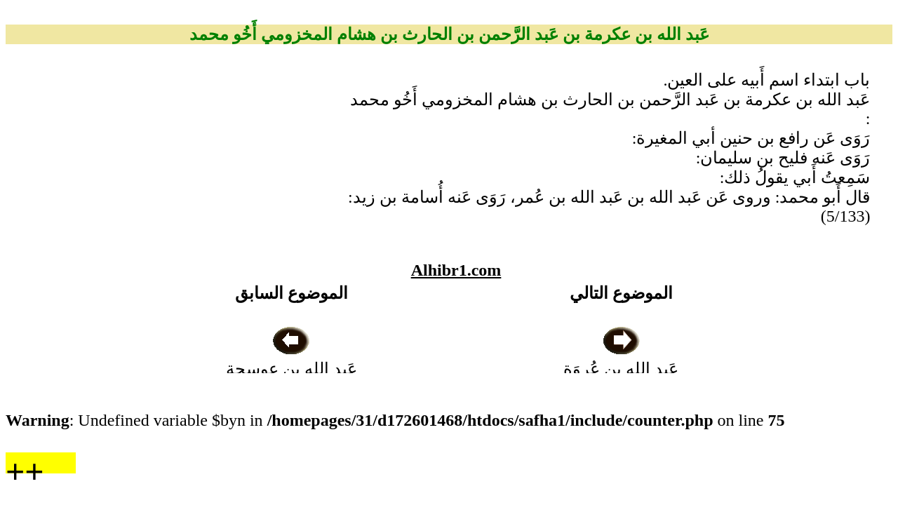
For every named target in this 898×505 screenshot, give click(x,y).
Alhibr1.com (456, 270)
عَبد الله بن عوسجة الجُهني (291, 369)
